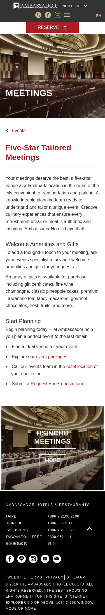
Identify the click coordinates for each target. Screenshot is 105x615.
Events (18, 130)
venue (42, 346)
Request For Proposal (52, 383)
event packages (51, 356)
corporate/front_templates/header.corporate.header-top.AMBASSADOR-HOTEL (35, 5)
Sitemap (76, 577)
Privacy (54, 577)
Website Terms (25, 577)
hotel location (79, 366)
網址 (51, 544)
